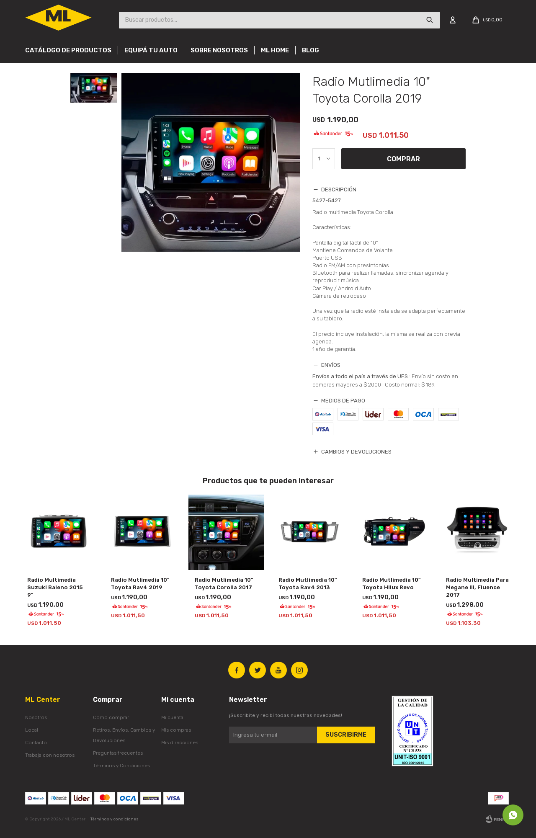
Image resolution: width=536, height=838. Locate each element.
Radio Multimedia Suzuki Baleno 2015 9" (55, 587)
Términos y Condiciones (121, 765)
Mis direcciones (179, 742)
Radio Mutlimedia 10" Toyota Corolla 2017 (224, 583)
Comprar (403, 159)
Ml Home (275, 50)
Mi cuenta (172, 717)
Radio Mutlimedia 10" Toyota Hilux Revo (391, 583)
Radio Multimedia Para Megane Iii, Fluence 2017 (477, 587)
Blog (310, 50)
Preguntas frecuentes (118, 753)
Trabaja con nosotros (50, 755)
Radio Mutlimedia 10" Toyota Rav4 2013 (307, 583)
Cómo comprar (111, 717)
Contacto (36, 742)
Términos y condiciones (114, 819)
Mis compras (176, 730)
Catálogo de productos (68, 50)
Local (31, 730)
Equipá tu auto (151, 50)
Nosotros (36, 717)
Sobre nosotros (219, 50)
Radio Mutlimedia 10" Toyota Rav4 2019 (140, 583)
